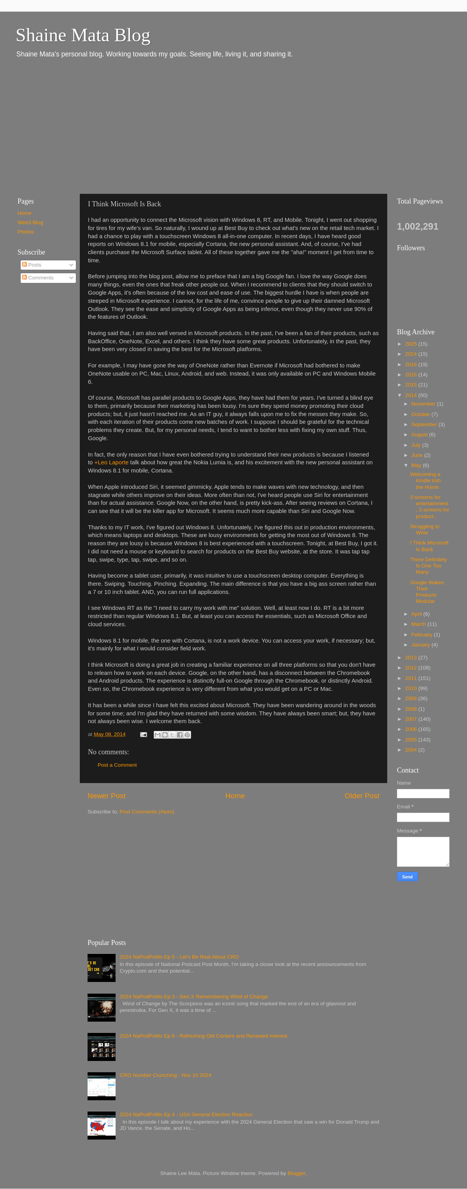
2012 (411, 668)
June (417, 455)
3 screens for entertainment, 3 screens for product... (429, 506)
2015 (411, 385)
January (421, 645)
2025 (411, 344)
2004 (411, 750)
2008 (411, 709)
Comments (38, 278)
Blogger (296, 1173)
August (420, 434)
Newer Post (107, 796)
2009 (411, 698)
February (422, 635)
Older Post (362, 796)
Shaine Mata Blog (83, 35)
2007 (411, 719)
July (416, 445)
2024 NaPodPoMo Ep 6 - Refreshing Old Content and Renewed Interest (203, 1036)
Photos (26, 232)
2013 (411, 657)
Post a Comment (117, 765)
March (419, 624)
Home (235, 796)
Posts (32, 265)
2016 (411, 375)
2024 (411, 354)
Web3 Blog (30, 222)
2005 (411, 740)
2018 (411, 364)
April (417, 614)
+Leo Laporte (112, 462)
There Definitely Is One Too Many (428, 566)
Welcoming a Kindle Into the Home (425, 480)
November (424, 404)
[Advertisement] (128, 125)
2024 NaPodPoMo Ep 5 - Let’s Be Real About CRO (179, 957)
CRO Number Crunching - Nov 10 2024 (165, 1075)
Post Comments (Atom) (147, 812)
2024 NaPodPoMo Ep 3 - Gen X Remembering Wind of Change (193, 996)
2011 (411, 678)
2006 (411, 729)
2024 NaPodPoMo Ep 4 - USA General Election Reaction (185, 1114)
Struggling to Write (425, 529)
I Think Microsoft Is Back (429, 546)
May (417, 465)
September (425, 424)
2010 (411, 688)
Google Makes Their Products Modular (427, 592)
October (421, 414)
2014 (411, 395)
